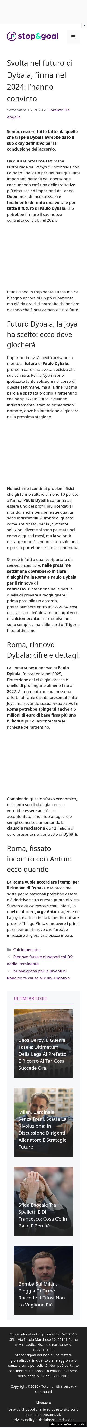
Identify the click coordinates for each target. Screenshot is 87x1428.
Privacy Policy (24, 1419)
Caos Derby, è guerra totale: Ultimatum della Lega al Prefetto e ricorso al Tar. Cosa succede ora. (42, 1054)
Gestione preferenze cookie (67, 1424)
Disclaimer (46, 1419)
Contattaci (43, 1391)
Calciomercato (26, 949)
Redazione (66, 1419)
